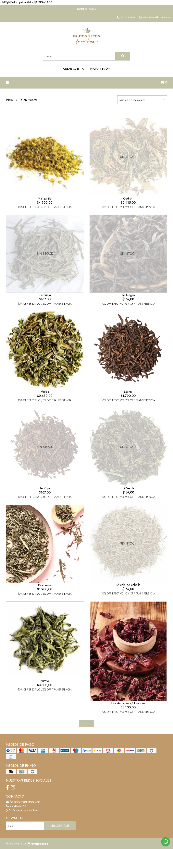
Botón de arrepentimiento (22, 810)
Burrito (44, 681)
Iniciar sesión (100, 68)
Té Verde (128, 488)
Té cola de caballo (128, 585)
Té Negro (128, 295)
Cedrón (128, 198)
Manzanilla (45, 198)
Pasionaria (45, 585)
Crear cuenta (73, 68)
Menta (128, 391)
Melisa (45, 391)
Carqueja (45, 295)
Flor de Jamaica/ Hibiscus (128, 703)
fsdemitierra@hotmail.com (23, 802)
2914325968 (16, 806)
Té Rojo (45, 488)
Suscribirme (60, 826)
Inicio (10, 100)
